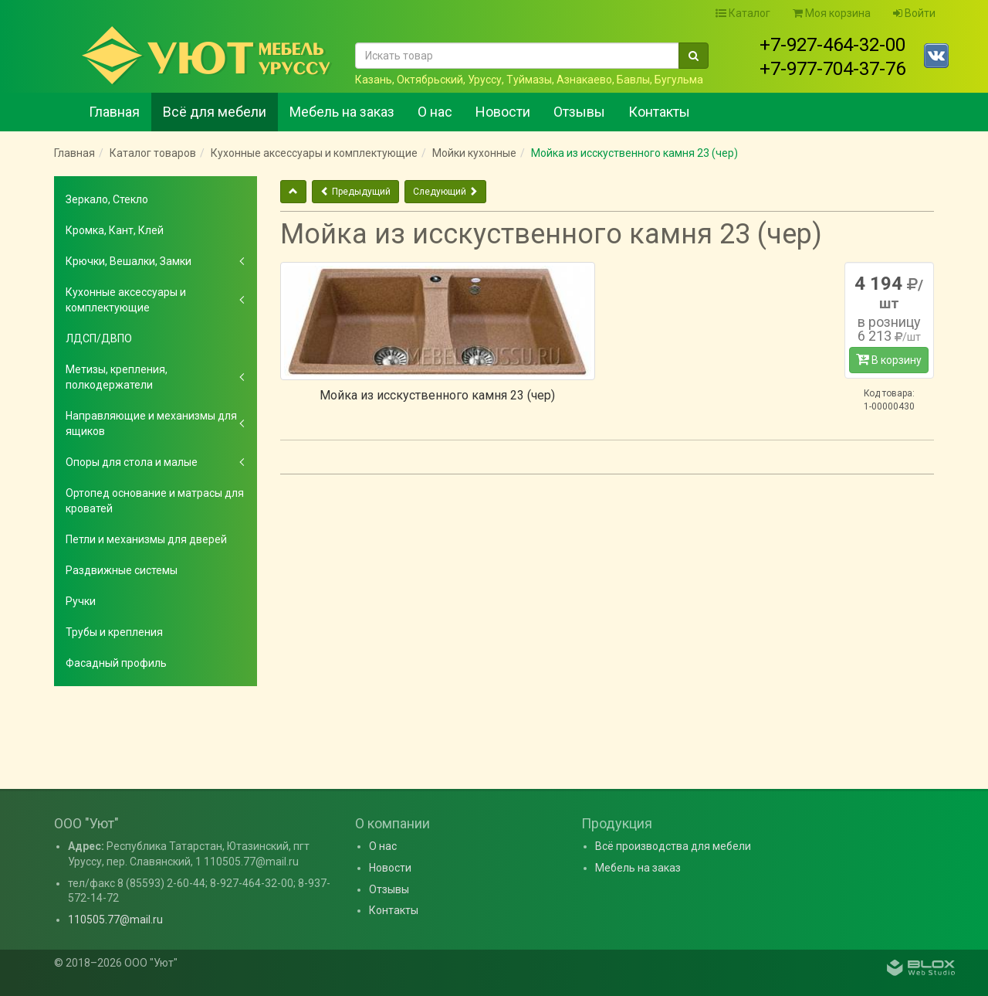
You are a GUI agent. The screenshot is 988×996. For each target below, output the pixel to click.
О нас (435, 112)
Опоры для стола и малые (132, 462)
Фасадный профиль (116, 663)
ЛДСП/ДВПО (99, 338)
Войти (914, 13)
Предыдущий (355, 191)
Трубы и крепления (114, 632)
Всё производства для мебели (673, 846)
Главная (114, 112)
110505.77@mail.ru (115, 919)
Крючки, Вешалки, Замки (128, 261)
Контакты (659, 112)
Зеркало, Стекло (107, 199)
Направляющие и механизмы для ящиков (151, 423)
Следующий (445, 191)
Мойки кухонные (474, 153)
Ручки (81, 601)
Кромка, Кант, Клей (115, 230)
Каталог (743, 13)
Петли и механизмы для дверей (146, 539)
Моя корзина (832, 13)
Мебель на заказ (341, 112)
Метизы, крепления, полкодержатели (116, 377)
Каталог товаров (153, 153)
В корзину (889, 359)
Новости (502, 112)
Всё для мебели (214, 112)
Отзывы (579, 112)
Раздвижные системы (122, 570)
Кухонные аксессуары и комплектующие (314, 153)
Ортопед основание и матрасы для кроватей (155, 501)
